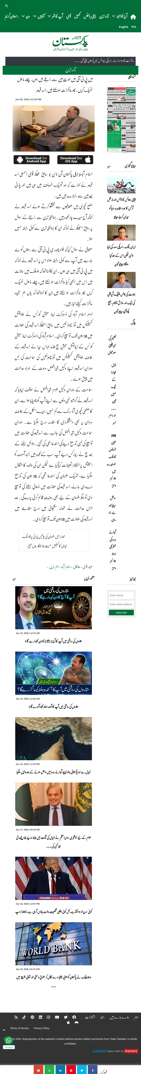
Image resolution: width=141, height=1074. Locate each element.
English (123, 26)
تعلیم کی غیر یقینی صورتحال (111, 345)
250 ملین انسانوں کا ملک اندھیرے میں (111, 453)
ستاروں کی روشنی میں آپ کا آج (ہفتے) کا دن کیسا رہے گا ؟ (53, 641)
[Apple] (66, 1022)
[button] (7, 5)
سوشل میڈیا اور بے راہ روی (112, 508)
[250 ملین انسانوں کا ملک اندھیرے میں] (127, 441)
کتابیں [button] (38, 16)
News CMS (114, 1051)
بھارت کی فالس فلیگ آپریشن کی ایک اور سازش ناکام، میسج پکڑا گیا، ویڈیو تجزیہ (121, 302)
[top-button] (4, 1030)
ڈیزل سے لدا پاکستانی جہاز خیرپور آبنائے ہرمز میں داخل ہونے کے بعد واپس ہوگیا (53, 772)
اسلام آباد (66, 566)
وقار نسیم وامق (113, 482)
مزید (14, 578)
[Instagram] (46, 1017)
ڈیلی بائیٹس (89, 16)
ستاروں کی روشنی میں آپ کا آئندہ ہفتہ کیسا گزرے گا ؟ (53, 706)
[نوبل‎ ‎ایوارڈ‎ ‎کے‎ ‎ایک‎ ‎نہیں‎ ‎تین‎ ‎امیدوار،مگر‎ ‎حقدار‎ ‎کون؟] (127, 371)
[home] (133, 16)
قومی (68, 16)
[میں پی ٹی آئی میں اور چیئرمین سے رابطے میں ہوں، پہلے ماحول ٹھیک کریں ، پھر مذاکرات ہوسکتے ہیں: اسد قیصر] (92, 1069)
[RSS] (14, 1017)
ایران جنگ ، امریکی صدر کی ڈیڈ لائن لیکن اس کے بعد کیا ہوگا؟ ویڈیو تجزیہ (121, 255)
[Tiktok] (22, 1017)
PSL (134, 26)
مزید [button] (25, 16)
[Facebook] (72, 1017)
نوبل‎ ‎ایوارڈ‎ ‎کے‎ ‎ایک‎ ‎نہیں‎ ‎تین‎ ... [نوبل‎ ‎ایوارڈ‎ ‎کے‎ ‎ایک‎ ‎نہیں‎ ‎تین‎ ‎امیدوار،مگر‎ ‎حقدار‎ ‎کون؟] (113, 387)
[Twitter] (63, 1017)
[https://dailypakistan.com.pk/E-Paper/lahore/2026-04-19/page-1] (121, 120)
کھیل (77, 16)
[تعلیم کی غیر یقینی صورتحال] (127, 344)
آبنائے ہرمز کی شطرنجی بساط (112, 543)
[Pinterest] (30, 1017)
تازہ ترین (104, 16)
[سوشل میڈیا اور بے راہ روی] (127, 504)
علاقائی (76, 566)
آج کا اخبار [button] (119, 16)
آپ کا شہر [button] (55, 16)
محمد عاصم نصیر (112, 419)
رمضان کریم (11, 16)
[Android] (74, 1022)
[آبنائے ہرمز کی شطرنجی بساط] (127, 538)
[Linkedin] (38, 1017)
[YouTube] (54, 1017)
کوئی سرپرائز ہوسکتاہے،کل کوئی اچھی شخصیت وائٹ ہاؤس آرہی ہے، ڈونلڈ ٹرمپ (53, 912)
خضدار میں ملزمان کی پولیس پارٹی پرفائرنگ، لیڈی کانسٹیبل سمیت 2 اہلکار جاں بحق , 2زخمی (44, 545)
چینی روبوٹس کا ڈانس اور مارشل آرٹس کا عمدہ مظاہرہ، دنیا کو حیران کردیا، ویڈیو (121, 208)
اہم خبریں (54, 566)
